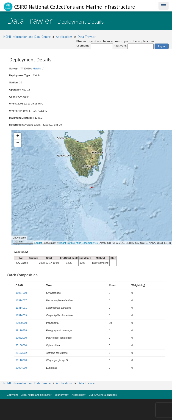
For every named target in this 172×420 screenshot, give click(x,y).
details (37, 68)
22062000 (21, 337)
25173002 (21, 352)
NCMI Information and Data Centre (27, 37)
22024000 (21, 367)
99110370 (21, 360)
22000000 (21, 322)
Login (161, 46)
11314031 (21, 307)
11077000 (21, 292)
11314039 (21, 315)
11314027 (21, 300)
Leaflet (38, 243)
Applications (64, 37)
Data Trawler (87, 37)
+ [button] (17, 136)
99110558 (21, 330)
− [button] (17, 143)
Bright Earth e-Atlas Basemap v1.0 (78, 243)
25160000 (21, 345)
